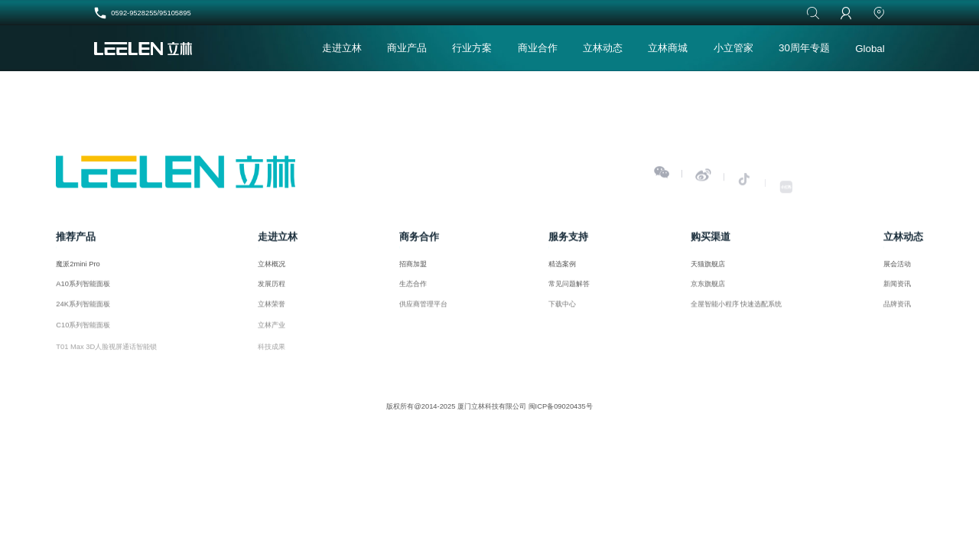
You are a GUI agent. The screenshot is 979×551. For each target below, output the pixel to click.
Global (870, 48)
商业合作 (538, 48)
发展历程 (271, 288)
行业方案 (472, 48)
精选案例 (562, 267)
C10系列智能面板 (83, 332)
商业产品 (407, 48)
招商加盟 (413, 267)
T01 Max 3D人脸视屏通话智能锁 (106, 355)
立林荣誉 (271, 310)
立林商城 (668, 48)
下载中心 (562, 310)
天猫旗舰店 (708, 267)
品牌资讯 (897, 310)
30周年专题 (804, 48)
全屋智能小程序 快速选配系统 (736, 310)
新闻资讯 (897, 288)
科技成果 (271, 355)
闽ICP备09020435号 (561, 406)
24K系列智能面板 (83, 310)
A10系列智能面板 (83, 288)
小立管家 (733, 48)
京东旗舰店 (708, 288)
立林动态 (603, 48)
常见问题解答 (569, 288)
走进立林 (342, 48)
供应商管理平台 (423, 310)
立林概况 (271, 267)
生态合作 (413, 288)
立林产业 (271, 332)
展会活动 (897, 267)
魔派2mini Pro (77, 267)
